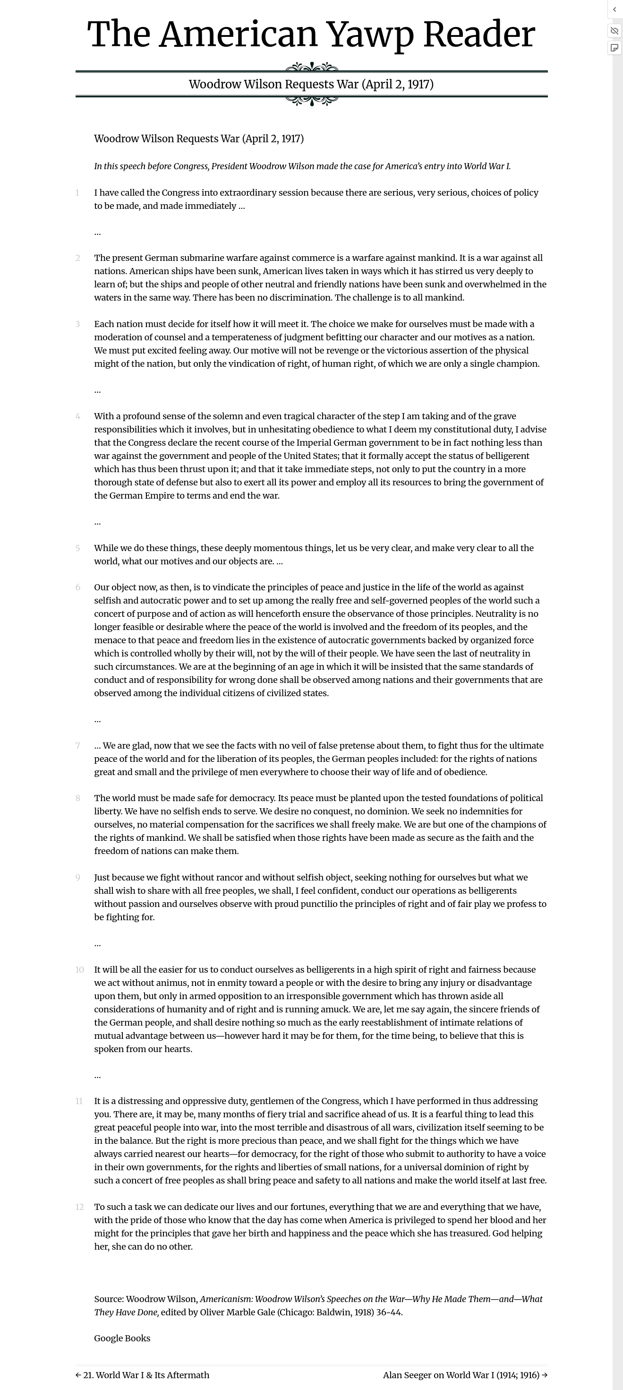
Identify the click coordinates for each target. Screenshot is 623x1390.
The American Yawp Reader (311, 34)
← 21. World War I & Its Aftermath (143, 1375)
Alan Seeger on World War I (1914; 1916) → (465, 1375)
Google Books (122, 1338)
